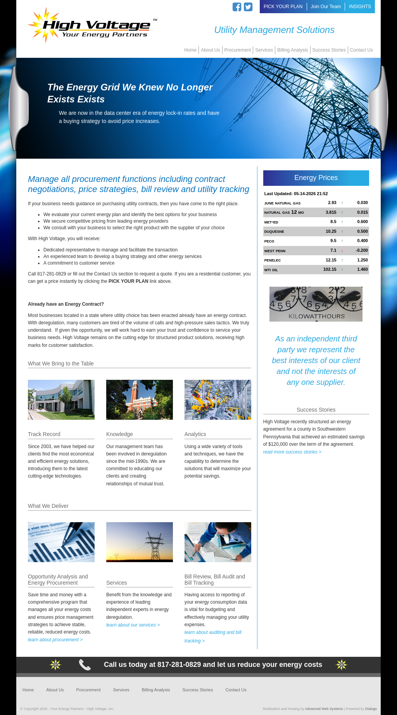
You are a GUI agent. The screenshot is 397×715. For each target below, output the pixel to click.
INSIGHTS (360, 6)
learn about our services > (133, 625)
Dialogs (371, 709)
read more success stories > (292, 452)
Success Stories (329, 50)
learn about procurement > (55, 639)
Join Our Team (326, 6)
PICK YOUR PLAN (283, 6)
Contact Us (361, 50)
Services (264, 50)
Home (190, 50)
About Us (210, 50)
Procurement (237, 50)
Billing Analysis (292, 50)
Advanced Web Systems (324, 709)
